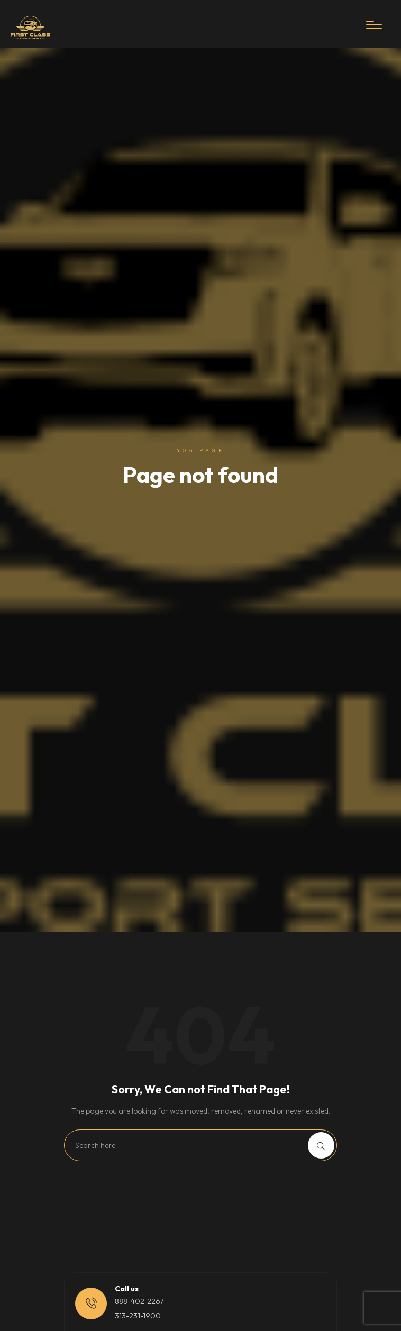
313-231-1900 (138, 1315)
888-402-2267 (139, 1301)
